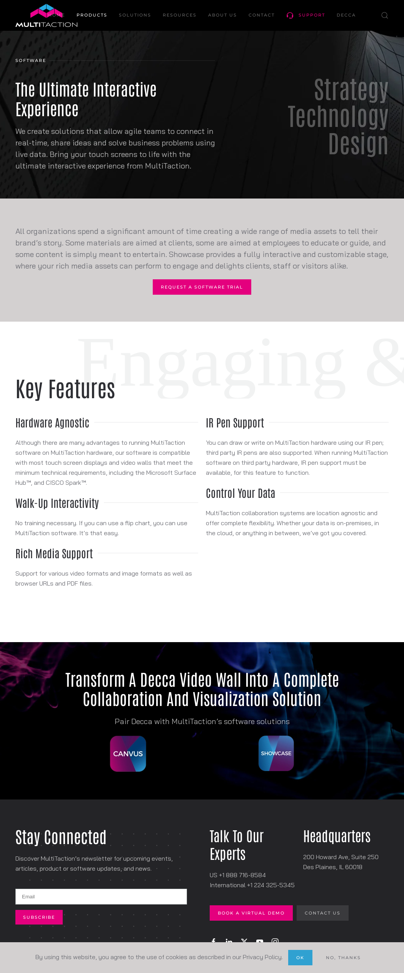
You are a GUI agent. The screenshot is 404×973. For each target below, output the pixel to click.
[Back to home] (46, 15)
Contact (262, 15)
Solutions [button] (135, 15)
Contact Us (323, 913)
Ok (300, 957)
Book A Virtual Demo (251, 913)
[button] (385, 15)
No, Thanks (343, 957)
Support (306, 15)
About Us (222, 15)
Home (56, 15)
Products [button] (92, 15)
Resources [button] (180, 15)
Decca (346, 15)
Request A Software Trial (202, 287)
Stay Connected (61, 835)
